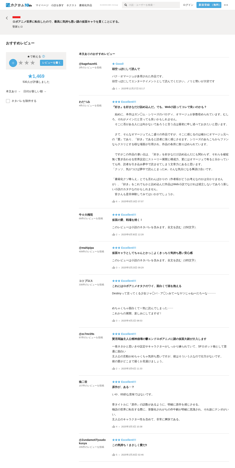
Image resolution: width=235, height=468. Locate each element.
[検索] (125, 5)
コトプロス (86, 280)
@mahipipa (86, 247)
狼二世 (83, 381)
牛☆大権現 (86, 214)
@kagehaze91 (88, 63)
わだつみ (84, 101)
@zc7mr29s (86, 334)
